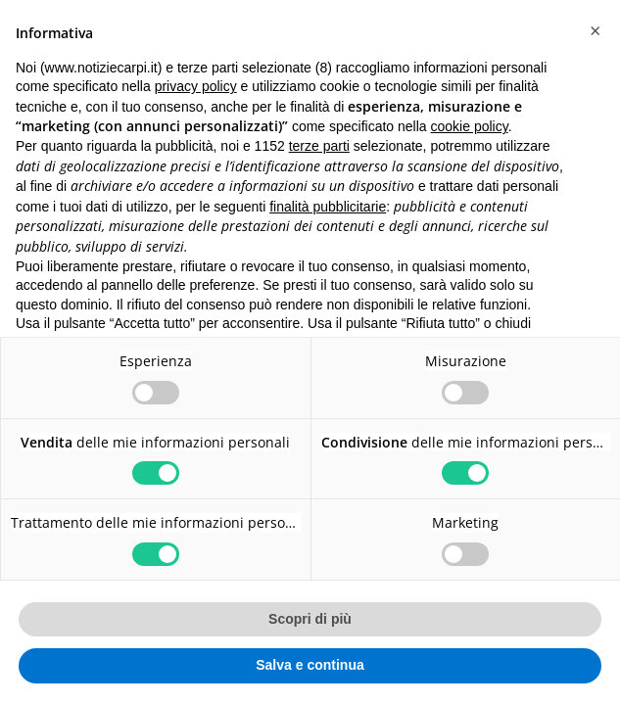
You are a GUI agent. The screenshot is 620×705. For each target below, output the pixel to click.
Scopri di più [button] (310, 619)
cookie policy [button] (469, 126)
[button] (594, 31)
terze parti (319, 146)
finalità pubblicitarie (327, 206)
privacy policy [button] (196, 86)
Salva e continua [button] (309, 665)
